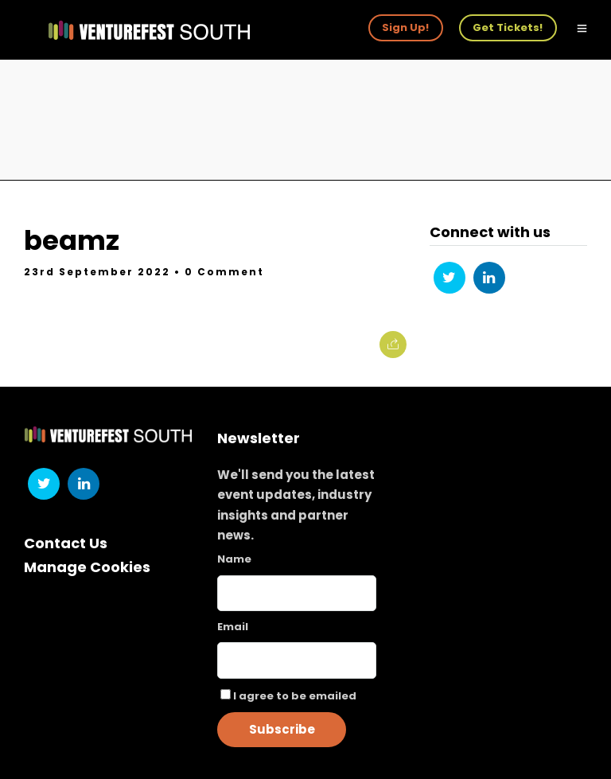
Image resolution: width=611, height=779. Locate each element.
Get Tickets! (508, 27)
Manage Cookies (87, 567)
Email (232, 626)
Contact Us (65, 543)
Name (234, 559)
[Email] (296, 660)
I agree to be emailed (294, 695)
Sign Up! (405, 27)
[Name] (296, 593)
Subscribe (282, 729)
